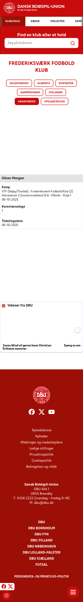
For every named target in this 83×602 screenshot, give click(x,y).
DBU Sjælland (41, 558)
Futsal (41, 564)
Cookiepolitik (42, 460)
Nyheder (41, 436)
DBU (41, 522)
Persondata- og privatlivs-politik (41, 576)
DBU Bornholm (41, 528)
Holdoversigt (19, 83)
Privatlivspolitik (41, 454)
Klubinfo (43, 83)
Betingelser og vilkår (41, 466)
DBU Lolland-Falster (41, 552)
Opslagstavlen (54, 101)
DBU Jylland (41, 540)
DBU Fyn (42, 534)
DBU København (41, 546)
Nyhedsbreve (41, 430)
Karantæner (26, 101)
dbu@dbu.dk (43, 503)
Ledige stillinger (41, 448)
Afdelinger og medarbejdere (41, 442)
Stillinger (56, 92)
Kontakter (66, 83)
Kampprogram (30, 92)
